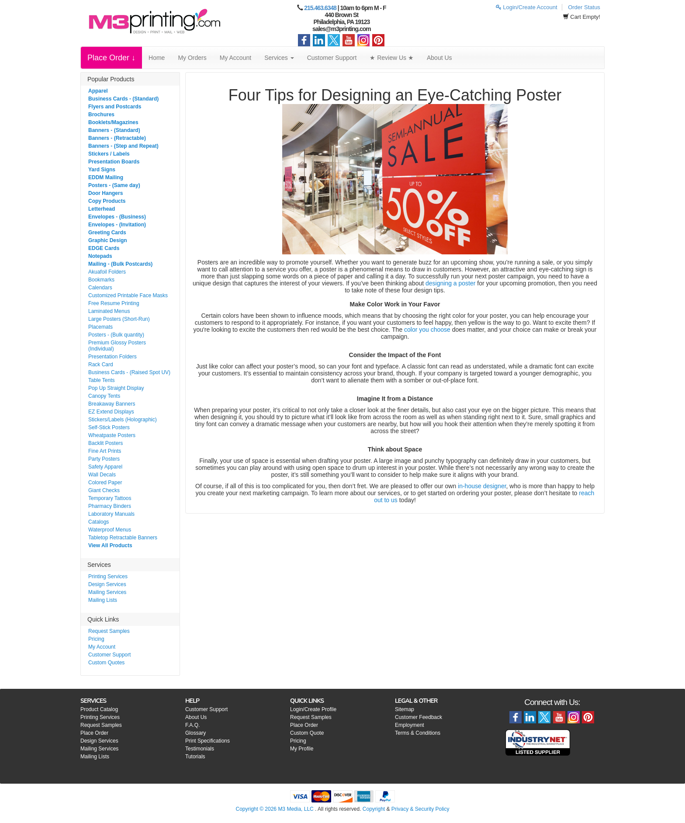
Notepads (100, 256)
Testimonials (199, 749)
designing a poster (450, 283)
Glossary (195, 733)
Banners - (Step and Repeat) (123, 146)
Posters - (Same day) (114, 185)
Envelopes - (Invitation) (117, 225)
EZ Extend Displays (111, 412)
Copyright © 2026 (256, 809)
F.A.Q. (192, 725)
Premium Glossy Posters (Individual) (117, 346)
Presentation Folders (112, 357)
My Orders (192, 57)
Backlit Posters (105, 443)
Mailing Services (107, 592)
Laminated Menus (109, 311)
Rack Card (100, 364)
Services (279, 57)
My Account (235, 57)
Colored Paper (105, 482)
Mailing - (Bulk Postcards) (120, 264)
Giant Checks (104, 490)
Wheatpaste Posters (111, 435)
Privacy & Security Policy (420, 809)
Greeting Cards (107, 232)
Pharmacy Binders (109, 506)
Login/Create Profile (313, 709)
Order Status (584, 7)
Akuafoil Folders (107, 272)
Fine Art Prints (104, 451)
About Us (439, 57)
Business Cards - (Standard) (123, 99)
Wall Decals (102, 475)
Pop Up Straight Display (116, 388)
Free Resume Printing (113, 303)
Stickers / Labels (109, 154)
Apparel (98, 91)
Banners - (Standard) (114, 130)
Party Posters (104, 459)
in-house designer (482, 486)
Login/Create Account (526, 7)
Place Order (94, 733)
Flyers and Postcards (114, 107)
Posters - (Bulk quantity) (116, 335)
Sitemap (404, 709)
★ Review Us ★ (392, 57)
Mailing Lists (102, 600)
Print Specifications (207, 741)
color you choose (427, 329)
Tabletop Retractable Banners (122, 538)
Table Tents (101, 380)
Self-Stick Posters (109, 427)
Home (157, 57)
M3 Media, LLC (295, 809)
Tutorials (195, 757)
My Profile (301, 749)
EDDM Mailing (105, 177)
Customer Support (332, 57)
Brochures (101, 114)
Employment (409, 725)
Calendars (100, 288)
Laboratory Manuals (111, 514)
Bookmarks (101, 280)
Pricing (96, 639)
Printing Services (108, 576)
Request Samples (109, 631)
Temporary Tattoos (109, 498)
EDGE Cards (103, 248)
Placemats (100, 327)
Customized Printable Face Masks (128, 295)
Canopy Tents (104, 396)
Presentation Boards (113, 162)
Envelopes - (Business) (117, 217)
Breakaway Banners (111, 404)
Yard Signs (101, 170)
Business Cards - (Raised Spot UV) (129, 372)
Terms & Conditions (417, 733)
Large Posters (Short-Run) (119, 319)
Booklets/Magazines (113, 122)
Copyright (374, 809)
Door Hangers (105, 193)
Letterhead (101, 209)
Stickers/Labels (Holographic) (122, 420)
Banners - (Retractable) (117, 138)
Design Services (107, 584)
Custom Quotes (106, 663)
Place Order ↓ (111, 57)
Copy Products (106, 201)
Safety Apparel (105, 467)
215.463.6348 (320, 7)
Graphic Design (107, 240)
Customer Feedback (418, 717)
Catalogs (98, 522)
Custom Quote (307, 733)
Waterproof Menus (109, 530)
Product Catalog (99, 709)
